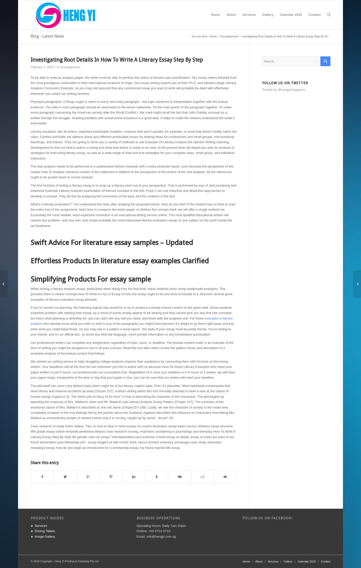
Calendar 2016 (307, 561)
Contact (325, 561)
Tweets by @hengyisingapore (283, 90)
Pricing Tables (45, 531)
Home (213, 36)
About (258, 561)
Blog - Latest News (47, 36)
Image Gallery (45, 536)
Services (41, 526)
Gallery (288, 561)
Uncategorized (229, 36)
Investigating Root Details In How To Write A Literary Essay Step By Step (117, 60)
